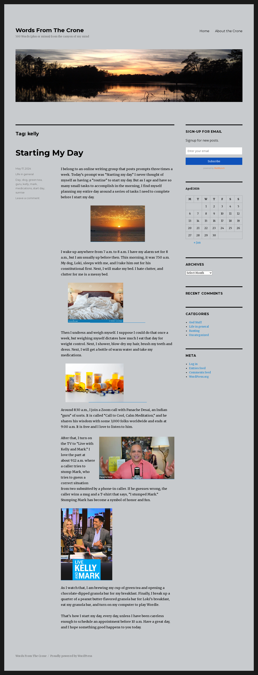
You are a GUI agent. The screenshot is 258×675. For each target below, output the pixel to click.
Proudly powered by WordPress (71, 656)
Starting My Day (49, 153)
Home (204, 31)
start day (38, 188)
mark (33, 184)
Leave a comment (28, 198)
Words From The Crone (50, 30)
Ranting (194, 331)
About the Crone (228, 31)
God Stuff (195, 322)
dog (24, 179)
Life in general (25, 174)
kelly (26, 184)
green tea (35, 179)
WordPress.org (199, 376)
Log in (193, 364)
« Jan (197, 242)
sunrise (20, 192)
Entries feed (197, 368)
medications (24, 188)
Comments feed (200, 372)
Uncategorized (199, 335)
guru (19, 184)
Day (18, 179)
